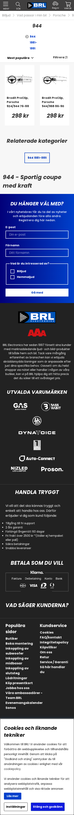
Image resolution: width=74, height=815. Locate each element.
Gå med (37, 293)
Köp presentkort (19, 683)
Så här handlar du (52, 669)
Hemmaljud (22, 277)
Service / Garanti (54, 662)
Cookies (46, 632)
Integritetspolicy (54, 642)
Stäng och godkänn (48, 807)
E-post (11, 227)
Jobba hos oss (17, 688)
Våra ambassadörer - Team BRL (24, 695)
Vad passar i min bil (32, 15)
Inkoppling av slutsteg (17, 670)
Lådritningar (16, 678)
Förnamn (12, 245)
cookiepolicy (12, 769)
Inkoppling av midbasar (17, 661)
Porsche (59, 15)
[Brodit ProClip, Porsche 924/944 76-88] (19, 104)
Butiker (12, 638)
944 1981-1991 (33, 42)
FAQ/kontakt (51, 637)
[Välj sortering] (18, 58)
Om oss (46, 652)
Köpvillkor (48, 647)
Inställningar (15, 807)
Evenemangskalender (24, 703)
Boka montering (19, 643)
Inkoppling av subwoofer (17, 651)
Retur (44, 657)
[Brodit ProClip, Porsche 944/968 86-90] (54, 104)
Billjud (6, 15)
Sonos (11, 707)
